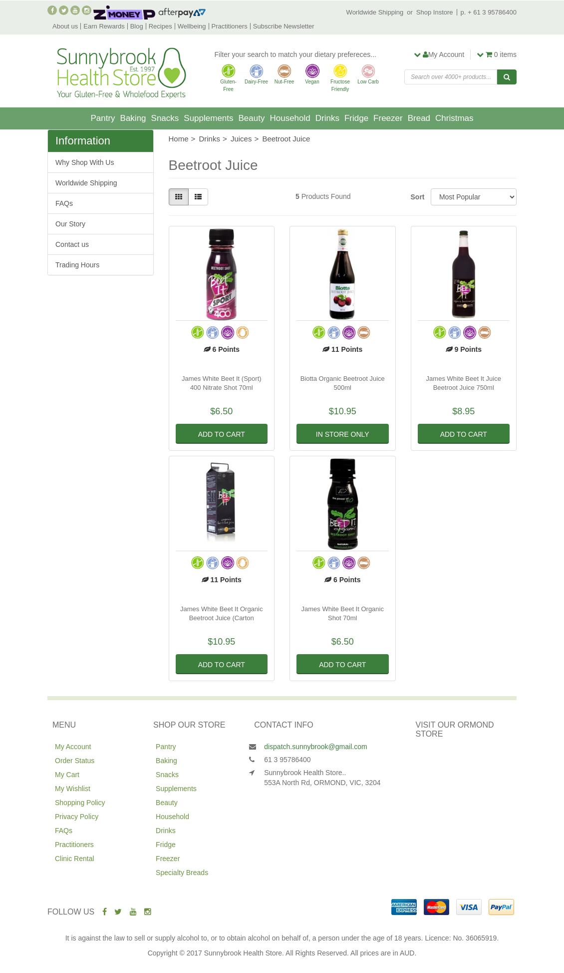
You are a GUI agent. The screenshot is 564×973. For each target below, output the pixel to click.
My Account (73, 747)
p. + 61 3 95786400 (489, 12)
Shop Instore (434, 12)
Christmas (454, 118)
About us (65, 26)
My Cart (67, 775)
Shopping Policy (80, 803)
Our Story (70, 224)
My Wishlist (72, 789)
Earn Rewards (103, 26)
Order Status (74, 761)
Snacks (165, 118)
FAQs (64, 203)
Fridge (356, 118)
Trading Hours (77, 265)
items (497, 54)
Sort (417, 197)
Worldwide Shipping (375, 12)
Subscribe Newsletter (283, 26)
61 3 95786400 (287, 760)
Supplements (208, 118)
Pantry (102, 118)
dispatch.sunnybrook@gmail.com (315, 747)
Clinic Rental (74, 859)
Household (290, 118)
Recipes (160, 26)
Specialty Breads (182, 873)
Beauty (252, 118)
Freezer (388, 118)
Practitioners (230, 26)
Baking (133, 118)
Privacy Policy (76, 817)
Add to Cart (221, 434)
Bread (419, 118)
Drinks (327, 118)
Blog (136, 26)
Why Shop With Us (84, 162)
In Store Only (342, 434)
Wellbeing (192, 26)
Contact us (72, 244)
